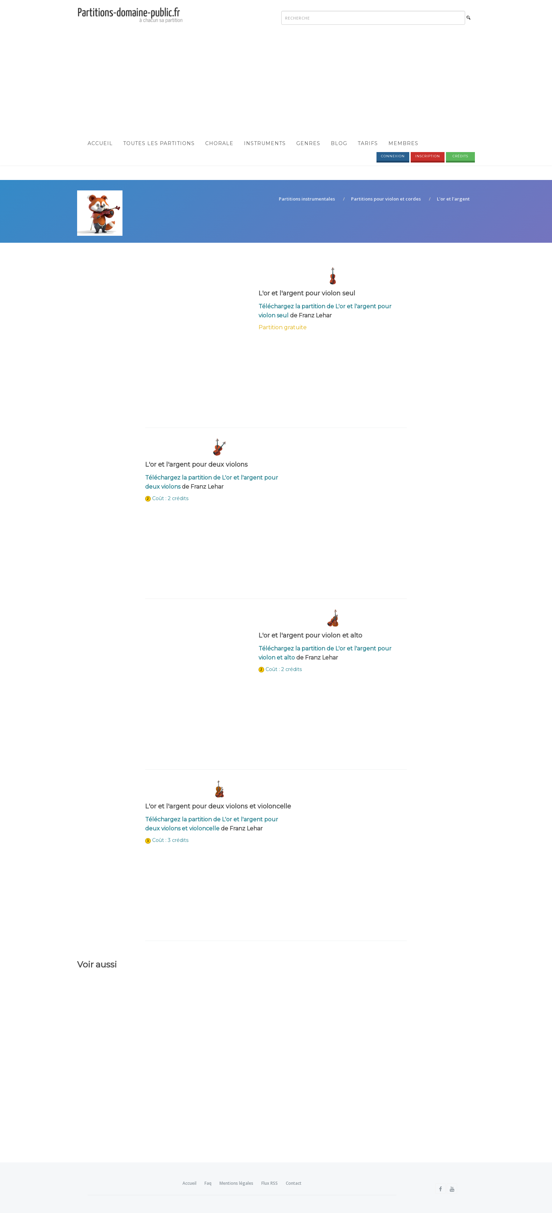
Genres (308, 143)
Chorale (219, 143)
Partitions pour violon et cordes (386, 199)
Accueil (100, 143)
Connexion (393, 156)
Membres (403, 143)
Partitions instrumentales (307, 199)
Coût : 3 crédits (170, 840)
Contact (293, 1183)
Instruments (265, 143)
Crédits (460, 156)
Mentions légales (236, 1183)
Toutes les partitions (159, 143)
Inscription (427, 156)
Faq (207, 1183)
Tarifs (368, 143)
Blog (339, 143)
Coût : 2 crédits (170, 498)
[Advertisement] (276, 82)
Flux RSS (269, 1183)
